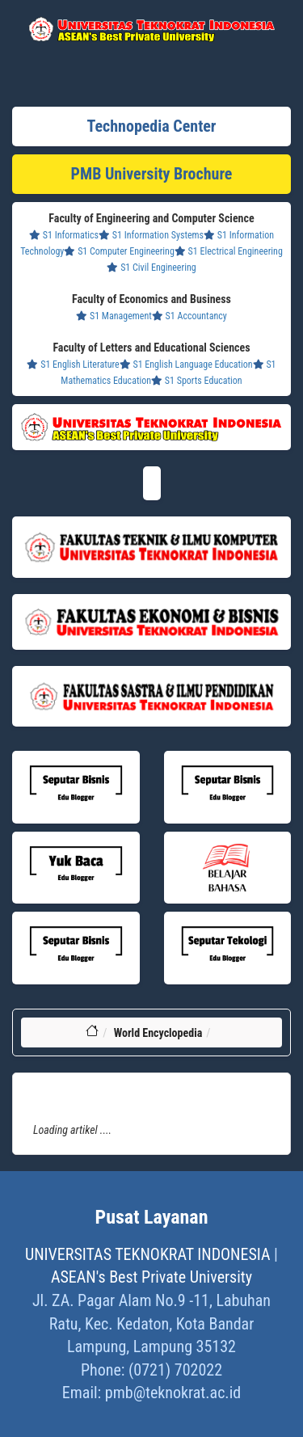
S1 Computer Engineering (119, 251)
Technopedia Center (152, 126)
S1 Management (114, 316)
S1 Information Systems (151, 235)
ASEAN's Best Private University (151, 1277)
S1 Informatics (64, 235)
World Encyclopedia (158, 1032)
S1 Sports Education (196, 380)
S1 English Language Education (186, 364)
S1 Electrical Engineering (229, 251)
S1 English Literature (73, 364)
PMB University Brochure (152, 173)
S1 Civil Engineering (151, 267)
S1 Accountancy (189, 316)
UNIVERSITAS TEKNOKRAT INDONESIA (148, 1254)
